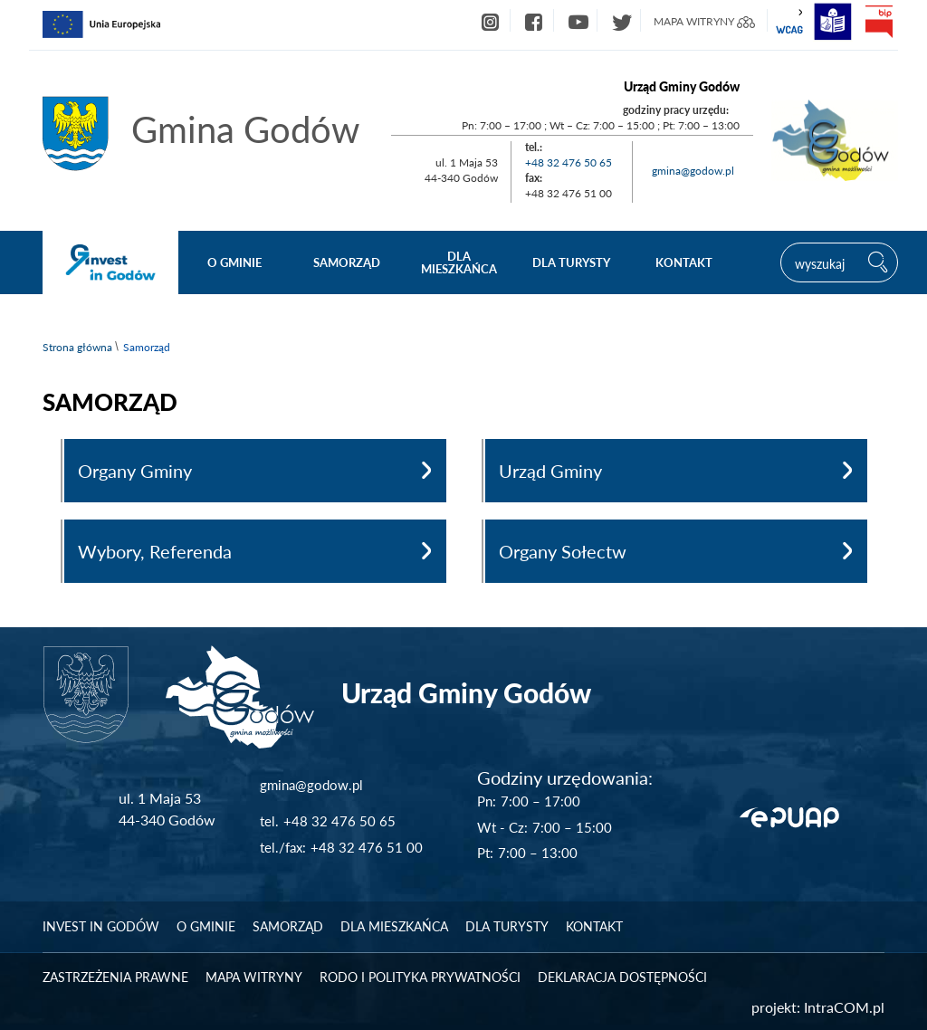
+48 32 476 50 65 (568, 162)
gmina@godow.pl (693, 170)
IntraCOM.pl (844, 1007)
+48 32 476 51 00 (367, 847)
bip (878, 22)
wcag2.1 (789, 22)
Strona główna (77, 347)
